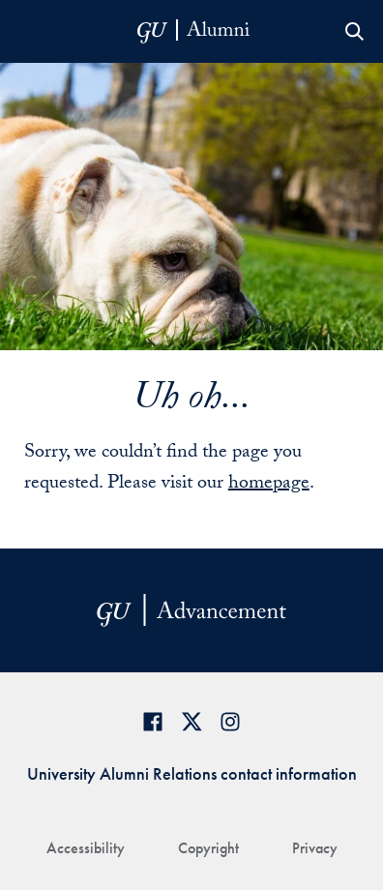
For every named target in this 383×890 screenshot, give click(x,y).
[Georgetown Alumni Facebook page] (152, 721)
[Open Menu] (31, 31)
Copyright (208, 848)
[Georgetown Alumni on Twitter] (191, 721)
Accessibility (85, 848)
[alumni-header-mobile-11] (193, 31)
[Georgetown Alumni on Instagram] (230, 721)
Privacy (315, 848)
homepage (268, 484)
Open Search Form (354, 31)
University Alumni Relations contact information (192, 773)
